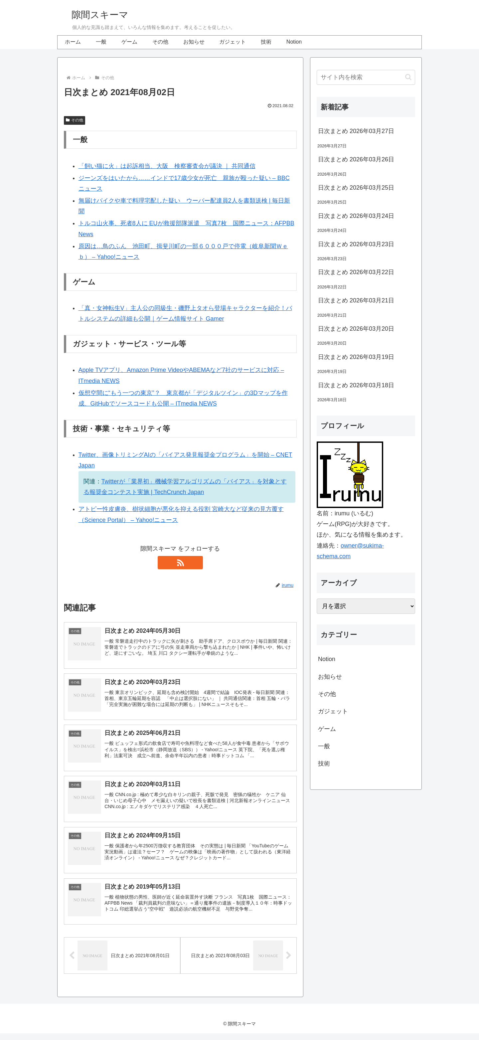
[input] (366, 77)
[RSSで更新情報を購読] (180, 562)
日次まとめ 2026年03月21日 (356, 300)
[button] (408, 77)
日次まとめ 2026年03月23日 (356, 244)
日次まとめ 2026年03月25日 (356, 187)
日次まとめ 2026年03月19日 (356, 357)
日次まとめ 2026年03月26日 (356, 159)
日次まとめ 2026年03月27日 (356, 131)
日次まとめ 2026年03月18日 (356, 385)
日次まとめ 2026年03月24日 (356, 216)
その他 (74, 120)
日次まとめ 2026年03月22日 (356, 272)
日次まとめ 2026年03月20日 (356, 328)
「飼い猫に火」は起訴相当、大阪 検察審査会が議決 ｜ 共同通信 (167, 166)
